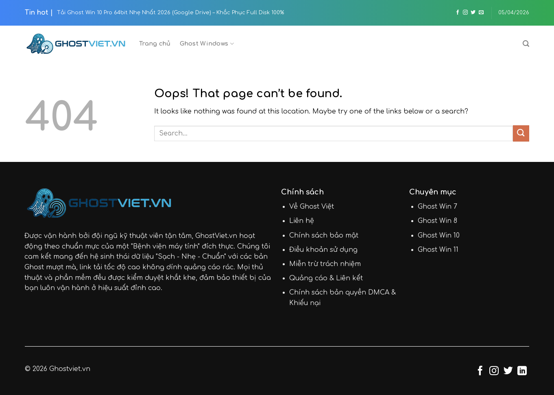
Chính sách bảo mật (323, 235)
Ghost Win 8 (437, 221)
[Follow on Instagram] (465, 12)
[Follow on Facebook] (457, 12)
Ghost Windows (207, 44)
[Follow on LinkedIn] (522, 371)
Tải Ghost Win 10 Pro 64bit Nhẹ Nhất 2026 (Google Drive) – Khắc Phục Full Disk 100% (170, 12)
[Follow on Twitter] (473, 12)
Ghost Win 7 (437, 206)
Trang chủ (155, 43)
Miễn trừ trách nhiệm (325, 264)
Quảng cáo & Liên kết (326, 278)
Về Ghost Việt (311, 206)
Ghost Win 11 (438, 249)
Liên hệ (301, 221)
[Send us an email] (481, 12)
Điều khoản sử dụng (323, 249)
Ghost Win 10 (439, 235)
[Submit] (521, 133)
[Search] (526, 44)
